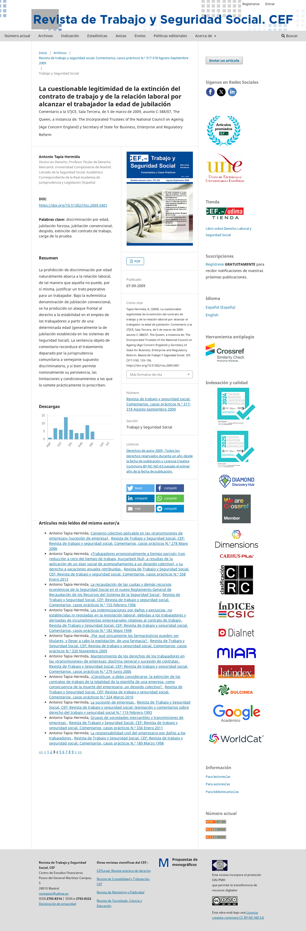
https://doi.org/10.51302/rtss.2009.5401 (73, 205)
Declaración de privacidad (57, 904)
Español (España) (220, 307)
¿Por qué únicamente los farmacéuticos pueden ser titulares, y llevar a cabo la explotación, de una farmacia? (114, 638)
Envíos (140, 35)
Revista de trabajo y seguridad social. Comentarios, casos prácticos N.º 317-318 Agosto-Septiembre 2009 (113, 60)
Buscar (289, 35)
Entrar (270, 4)
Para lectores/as (218, 776)
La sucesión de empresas (113, 702)
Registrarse (250, 4)
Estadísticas (97, 35)
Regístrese (215, 264)
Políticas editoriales (170, 35)
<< (41, 751)
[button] (140, 488)
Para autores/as (218, 784)
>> (80, 751)
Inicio (43, 52)
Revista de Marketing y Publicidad (120, 892)
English (212, 314)
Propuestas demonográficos (185, 862)
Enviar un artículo (224, 60)
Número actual (17, 35)
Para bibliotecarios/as (222, 791)
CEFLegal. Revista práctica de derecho (124, 871)
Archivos (45, 35)
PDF (137, 261)
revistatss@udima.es (54, 893)
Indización (70, 35)
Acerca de (204, 35)
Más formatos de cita (146, 374)
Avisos (121, 35)
